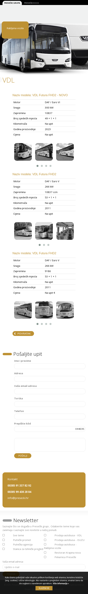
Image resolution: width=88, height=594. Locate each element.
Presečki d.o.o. (31, 3)
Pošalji (22, 455)
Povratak (24, 333)
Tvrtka (18, 398)
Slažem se (44, 588)
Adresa (18, 373)
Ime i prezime (22, 360)
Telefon (19, 411)
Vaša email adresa (25, 386)
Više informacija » (60, 583)
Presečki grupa (12, 3)
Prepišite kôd (22, 423)
